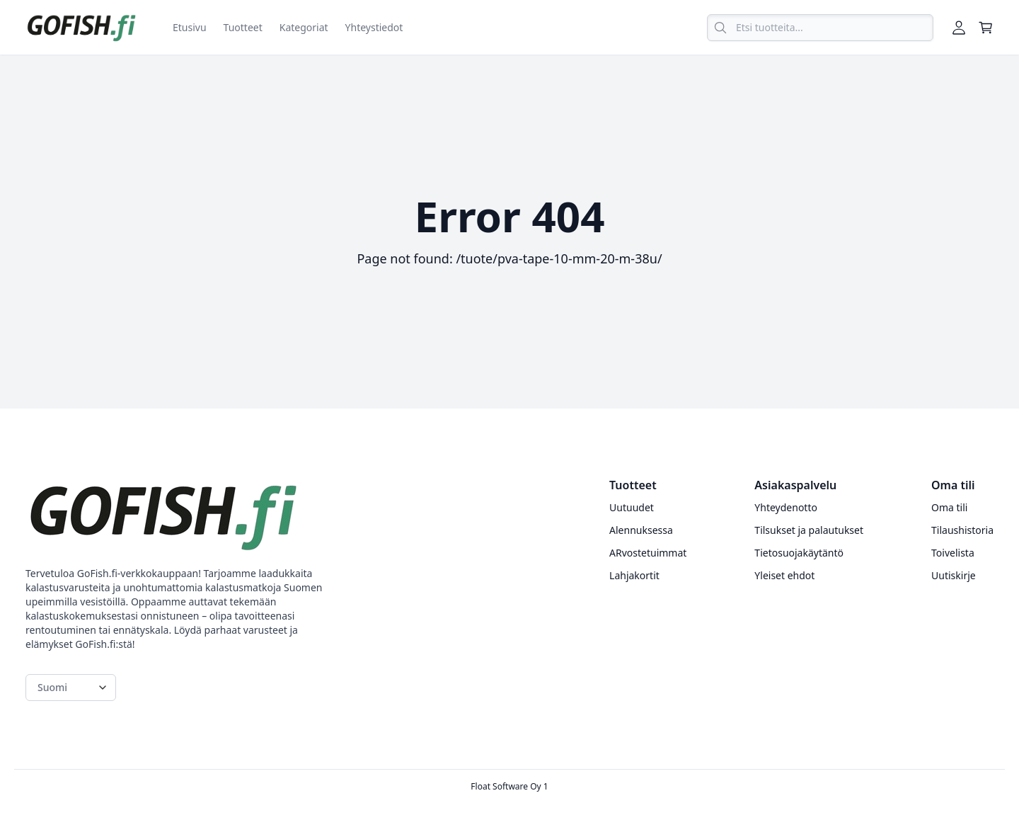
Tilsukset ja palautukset (808, 530)
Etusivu (190, 27)
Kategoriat (304, 27)
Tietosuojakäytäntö (799, 552)
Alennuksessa (641, 530)
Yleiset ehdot (784, 575)
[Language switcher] (70, 687)
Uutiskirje (953, 575)
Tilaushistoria (962, 530)
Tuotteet (243, 27)
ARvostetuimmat (647, 552)
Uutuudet (631, 507)
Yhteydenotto (785, 507)
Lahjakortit (634, 575)
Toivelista (952, 552)
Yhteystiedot (374, 27)
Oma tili (949, 507)
